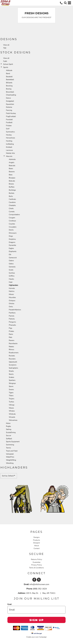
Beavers (12, 171)
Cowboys (12, 221)
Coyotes (12, 224)
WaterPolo (10, 457)
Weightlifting (11, 460)
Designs (36, 537)
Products (36, 540)
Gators (11, 260)
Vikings (11, 405)
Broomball (10, 92)
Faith (5, 61)
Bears (11, 168)
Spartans (12, 380)
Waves (11, 408)
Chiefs (11, 208)
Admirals (12, 159)
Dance (8, 98)
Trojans (11, 399)
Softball (9, 438)
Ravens (11, 340)
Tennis (8, 448)
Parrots (11, 316)
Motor (8, 423)
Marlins (11, 291)
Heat (10, 282)
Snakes (11, 377)
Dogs (11, 236)
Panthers (12, 313)
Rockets (12, 356)
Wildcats (12, 414)
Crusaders (12, 227)
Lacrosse (9, 150)
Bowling (9, 86)
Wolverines (13, 420)
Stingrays (12, 383)
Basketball (10, 79)
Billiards (9, 83)
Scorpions (12, 365)
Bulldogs (12, 190)
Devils (11, 230)
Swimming (10, 445)
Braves (11, 184)
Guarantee (36, 562)
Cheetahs (12, 205)
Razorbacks (13, 343)
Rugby (8, 426)
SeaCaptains (13, 368)
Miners (11, 294)
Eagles (11, 248)
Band (8, 73)
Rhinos (11, 349)
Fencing (9, 110)
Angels (11, 162)
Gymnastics (10, 132)
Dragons (12, 242)
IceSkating (10, 144)
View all (6, 45)
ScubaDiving (11, 432)
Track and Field (11, 451)
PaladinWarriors (15, 310)
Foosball (9, 119)
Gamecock (13, 257)
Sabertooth (13, 362)
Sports (5, 67)
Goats (11, 270)
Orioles (11, 303)
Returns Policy (36, 559)
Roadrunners (13, 352)
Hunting (9, 141)
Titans (11, 395)
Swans (11, 389)
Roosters (12, 359)
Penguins (12, 322)
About (36, 545)
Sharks (11, 371)
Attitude (9, 70)
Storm (11, 386)
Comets (12, 211)
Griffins (11, 276)
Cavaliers (12, 202)
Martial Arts (10, 153)
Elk (10, 254)
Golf (7, 129)
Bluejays (12, 178)
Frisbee (8, 125)
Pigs (10, 328)
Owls (11, 306)
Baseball (9, 76)
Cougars (12, 217)
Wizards (12, 417)
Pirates (11, 331)
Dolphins (12, 239)
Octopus (12, 300)
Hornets (12, 288)
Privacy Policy (36, 565)
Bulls (11, 196)
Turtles (11, 402)
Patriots (12, 319)
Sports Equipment (12, 441)
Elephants (12, 251)
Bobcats (12, 181)
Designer (36, 543)
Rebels (11, 346)
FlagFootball (11, 116)
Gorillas (12, 273)
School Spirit (8, 64)
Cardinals (12, 199)
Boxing (8, 89)
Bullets (11, 193)
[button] (65, 2)
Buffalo (11, 187)
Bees (10, 175)
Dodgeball (10, 101)
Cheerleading (11, 95)
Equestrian (10, 104)
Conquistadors (14, 214)
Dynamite (12, 245)
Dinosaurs (13, 233)
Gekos (11, 264)
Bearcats (12, 165)
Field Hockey (11, 113)
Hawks (11, 279)
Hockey (9, 135)
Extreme (9, 107)
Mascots (9, 156)
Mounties (12, 297)
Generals (12, 267)
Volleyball (10, 454)
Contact (37, 548)
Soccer (8, 435)
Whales (12, 411)
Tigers (11, 392)
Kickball (9, 147)
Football (9, 122)
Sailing (8, 429)
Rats (10, 337)
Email (9, 604)
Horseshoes (10, 138)
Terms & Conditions (36, 568)
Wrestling (9, 463)
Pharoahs (12, 325)
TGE (4, 48)
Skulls (11, 374)
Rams (11, 334)
